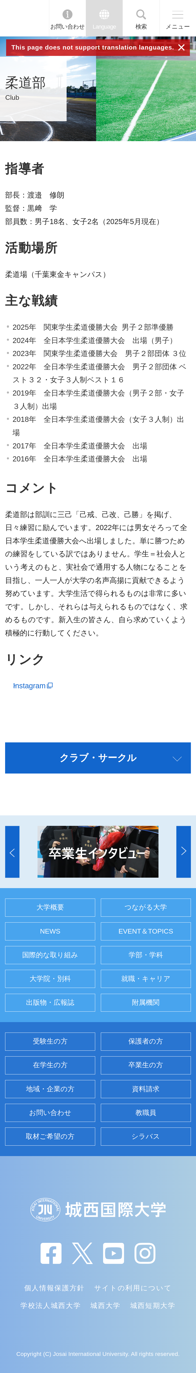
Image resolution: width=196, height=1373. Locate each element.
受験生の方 (50, 1041)
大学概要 (50, 907)
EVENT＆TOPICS (145, 931)
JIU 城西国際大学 (24, 18)
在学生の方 (50, 1065)
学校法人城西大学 (50, 1305)
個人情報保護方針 (54, 1288)
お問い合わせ (67, 26)
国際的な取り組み (50, 955)
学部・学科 (146, 955)
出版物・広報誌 (50, 1002)
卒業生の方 (145, 1065)
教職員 (146, 1113)
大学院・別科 (50, 979)
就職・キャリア (145, 979)
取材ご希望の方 (50, 1136)
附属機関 (146, 1002)
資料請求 (146, 1089)
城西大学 (105, 1305)
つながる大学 (146, 907)
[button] (12, 852)
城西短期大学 (153, 1305)
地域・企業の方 (50, 1089)
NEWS (50, 931)
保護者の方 (145, 1041)
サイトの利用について (133, 1288)
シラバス (145, 1136)
